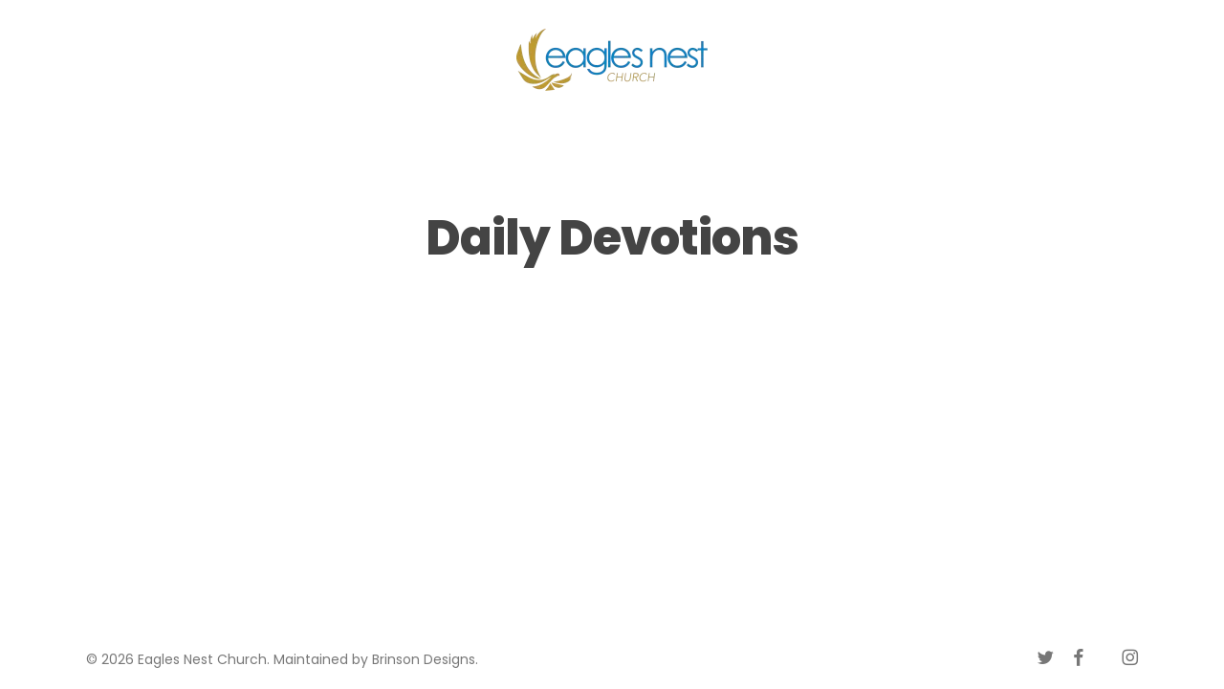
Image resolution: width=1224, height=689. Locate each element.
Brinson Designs (423, 659)
